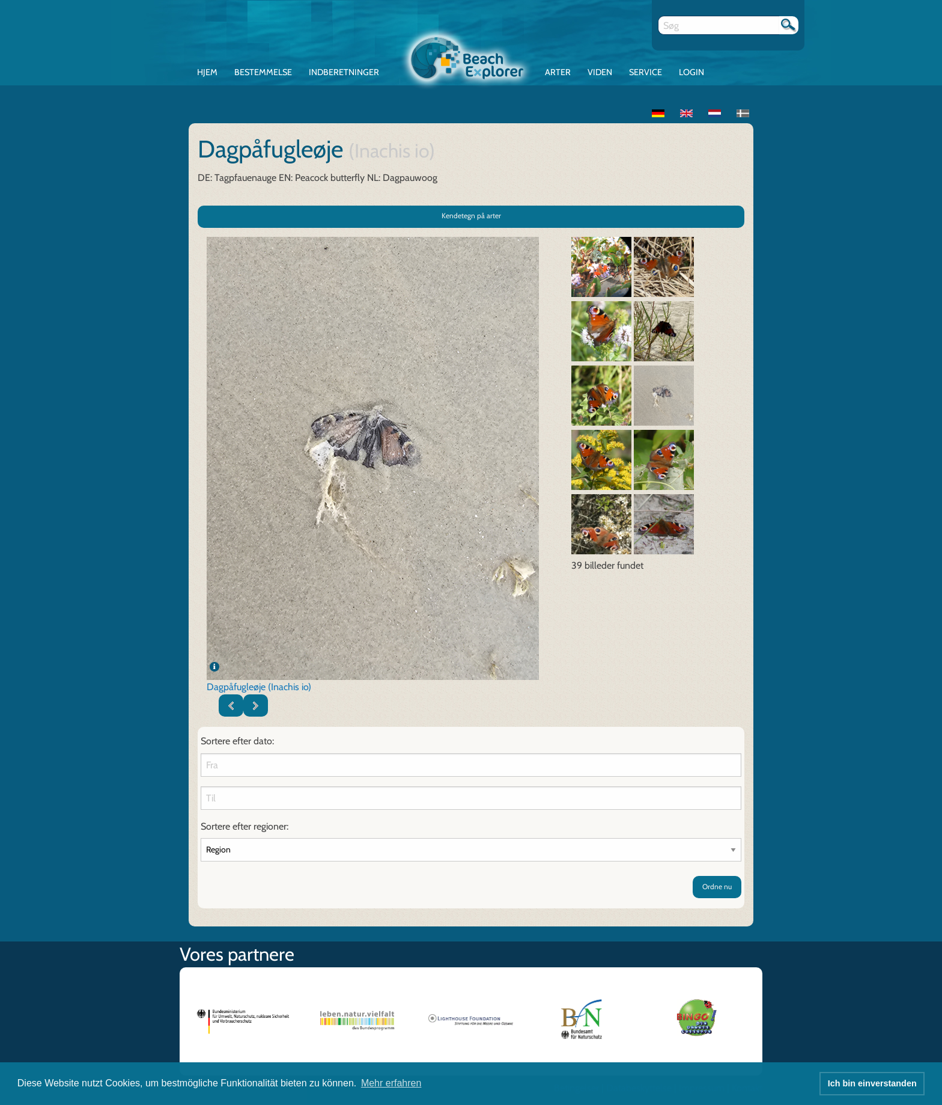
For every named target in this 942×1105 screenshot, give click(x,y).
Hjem (207, 72)
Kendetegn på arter (471, 215)
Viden (600, 72)
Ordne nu (717, 886)
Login (691, 72)
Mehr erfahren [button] (391, 1083)
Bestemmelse (263, 72)
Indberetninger (344, 72)
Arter (558, 72)
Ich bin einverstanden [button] (872, 1083)
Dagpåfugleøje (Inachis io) (259, 687)
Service (645, 72)
